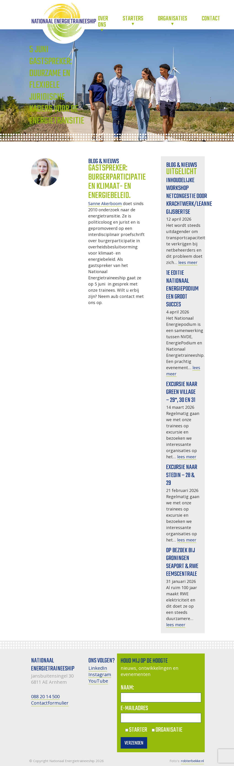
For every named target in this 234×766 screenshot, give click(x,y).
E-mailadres (134, 708)
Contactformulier (50, 703)
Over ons (103, 22)
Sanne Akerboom (105, 203)
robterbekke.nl (192, 760)
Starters (133, 19)
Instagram (99, 674)
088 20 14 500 (45, 696)
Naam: (127, 688)
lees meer (187, 262)
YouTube (98, 681)
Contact (211, 19)
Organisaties (172, 19)
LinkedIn (97, 668)
